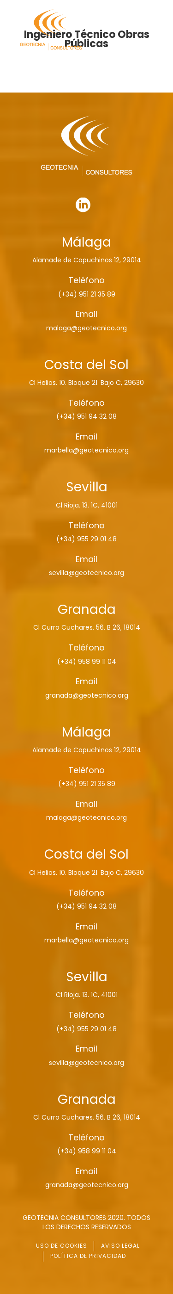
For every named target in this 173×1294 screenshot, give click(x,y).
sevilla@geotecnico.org (86, 572)
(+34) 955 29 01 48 (86, 539)
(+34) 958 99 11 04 (86, 661)
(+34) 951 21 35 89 (86, 294)
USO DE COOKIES (61, 1246)
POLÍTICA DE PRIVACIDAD (88, 1256)
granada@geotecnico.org (86, 695)
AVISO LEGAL (120, 1246)
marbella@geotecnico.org (86, 450)
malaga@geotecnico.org (86, 328)
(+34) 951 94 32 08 (86, 416)
